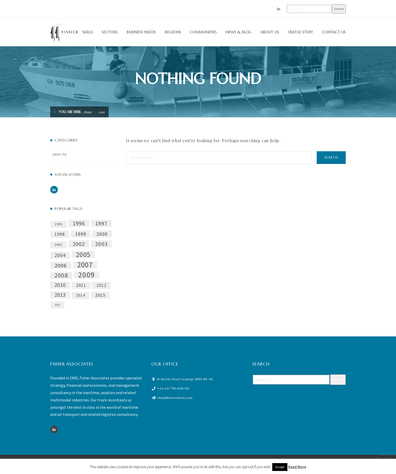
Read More (297, 466)
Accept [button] (279, 467)
